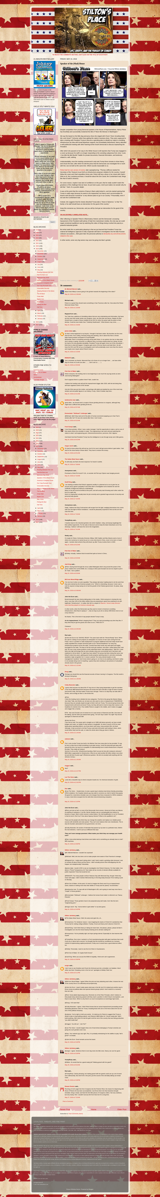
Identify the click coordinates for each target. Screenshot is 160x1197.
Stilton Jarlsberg (70, 850)
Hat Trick (39, 307)
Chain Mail (40, 296)
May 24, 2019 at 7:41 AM (72, 529)
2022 (37, 240)
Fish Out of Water (70, 371)
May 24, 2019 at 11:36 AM (73, 679)
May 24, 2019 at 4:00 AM (72, 365)
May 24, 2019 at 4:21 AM (72, 394)
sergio (67, 965)
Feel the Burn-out (42, 275)
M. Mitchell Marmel (71, 289)
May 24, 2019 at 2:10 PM (72, 801)
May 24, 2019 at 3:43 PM (72, 909)
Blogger (91, 1189)
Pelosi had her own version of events (72, 170)
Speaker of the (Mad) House (45, 280)
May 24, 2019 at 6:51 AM (72, 453)
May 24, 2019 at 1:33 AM (72, 325)
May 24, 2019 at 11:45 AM (73, 759)
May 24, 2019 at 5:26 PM (72, 1042)
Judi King (68, 564)
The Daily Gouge (39, 379)
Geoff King (68, 482)
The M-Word (41, 293)
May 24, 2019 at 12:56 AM (73, 294)
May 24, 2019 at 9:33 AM (72, 573)
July (38, 264)
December (40, 251)
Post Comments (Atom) (76, 1113)
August (39, 262)
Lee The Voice (69, 777)
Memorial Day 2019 (43, 277)
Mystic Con (40, 299)
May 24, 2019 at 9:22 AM (72, 544)
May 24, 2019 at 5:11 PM (72, 972)
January (40, 318)
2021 (37, 243)
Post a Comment (68, 1101)
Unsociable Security (43, 288)
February (40, 316)
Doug (66, 671)
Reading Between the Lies (45, 272)
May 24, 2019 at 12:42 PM (73, 782)
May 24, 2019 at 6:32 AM (72, 420)
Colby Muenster (70, 685)
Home (93, 1109)
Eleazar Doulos (70, 1086)
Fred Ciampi (69, 426)
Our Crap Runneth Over (44, 285)
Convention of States (40, 372)
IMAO (35, 375)
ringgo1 (67, 765)
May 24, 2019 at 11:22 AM (73, 665)
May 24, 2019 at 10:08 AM (73, 590)
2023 (37, 238)
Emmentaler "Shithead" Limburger (76, 413)
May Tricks (40, 302)
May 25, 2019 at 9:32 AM (72, 1065)
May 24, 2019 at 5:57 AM (72, 407)
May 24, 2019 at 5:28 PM (72, 1053)
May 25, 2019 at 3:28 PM (72, 1080)
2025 (37, 232)
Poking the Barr (42, 304)
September (40, 259)
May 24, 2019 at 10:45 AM (73, 629)
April (39, 310)
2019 (37, 248)
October (40, 256)
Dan (66, 788)
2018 (37, 322)
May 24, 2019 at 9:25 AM (72, 558)
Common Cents (38, 370)
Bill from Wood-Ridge (72, 579)
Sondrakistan (38, 377)
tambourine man (70, 400)
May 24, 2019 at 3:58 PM (72, 959)
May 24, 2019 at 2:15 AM (72, 351)
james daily (68, 331)
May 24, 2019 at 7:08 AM (72, 464)
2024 (37, 235)
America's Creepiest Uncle (45, 283)
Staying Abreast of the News (45, 291)
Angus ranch (69, 446)
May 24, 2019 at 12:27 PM (73, 771)
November (40, 253)
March (39, 313)
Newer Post (65, 1109)
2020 (37, 246)
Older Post (121, 1109)
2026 (37, 230)
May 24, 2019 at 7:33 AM (72, 514)
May (38, 270)
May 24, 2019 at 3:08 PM (72, 844)
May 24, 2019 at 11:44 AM (73, 732)
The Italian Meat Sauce (72, 459)
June (39, 267)
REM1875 (68, 358)
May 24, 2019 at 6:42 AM (72, 439)
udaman (67, 739)
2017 (37, 324)
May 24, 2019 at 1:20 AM (72, 307)
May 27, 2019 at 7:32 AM (72, 1097)
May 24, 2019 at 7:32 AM (72, 476)
